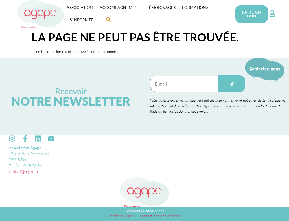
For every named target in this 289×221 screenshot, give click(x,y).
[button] (108, 19)
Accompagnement (120, 7)
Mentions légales (121, 215)
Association (80, 7)
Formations (195, 7)
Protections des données (161, 215)
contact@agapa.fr (24, 171)
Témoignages (161, 7)
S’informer (82, 19)
